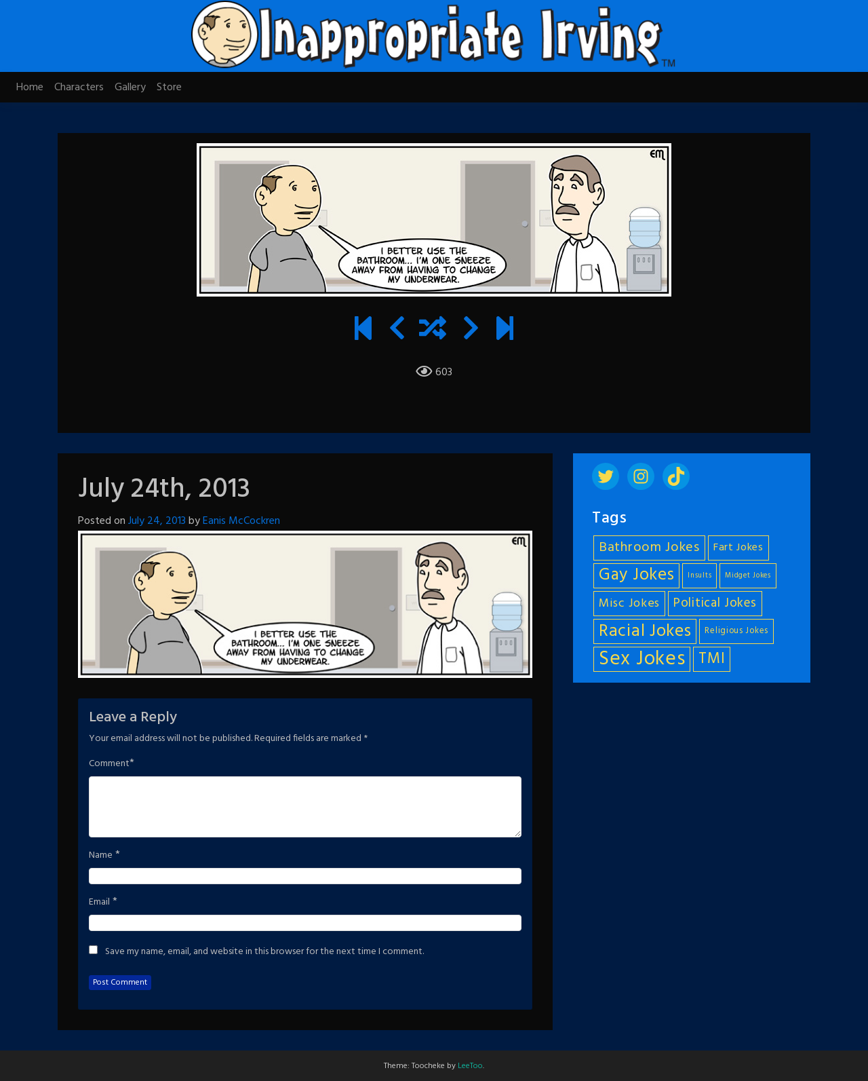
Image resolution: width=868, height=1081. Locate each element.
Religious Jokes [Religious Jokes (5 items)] (736, 631)
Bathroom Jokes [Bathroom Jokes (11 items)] (649, 547)
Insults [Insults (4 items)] (699, 576)
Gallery (130, 87)
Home (29, 87)
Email (99, 902)
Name (101, 855)
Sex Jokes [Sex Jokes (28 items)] (642, 659)
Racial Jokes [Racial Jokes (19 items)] (645, 631)
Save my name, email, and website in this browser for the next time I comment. (264, 952)
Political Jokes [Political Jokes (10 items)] (715, 603)
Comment (109, 764)
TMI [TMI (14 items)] (711, 659)
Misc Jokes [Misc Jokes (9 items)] (629, 603)
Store (169, 87)
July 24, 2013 (157, 521)
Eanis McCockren (241, 521)
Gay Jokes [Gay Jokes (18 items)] (636, 575)
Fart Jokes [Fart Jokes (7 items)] (738, 547)
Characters (79, 87)
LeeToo (470, 1066)
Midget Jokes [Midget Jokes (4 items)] (747, 576)
